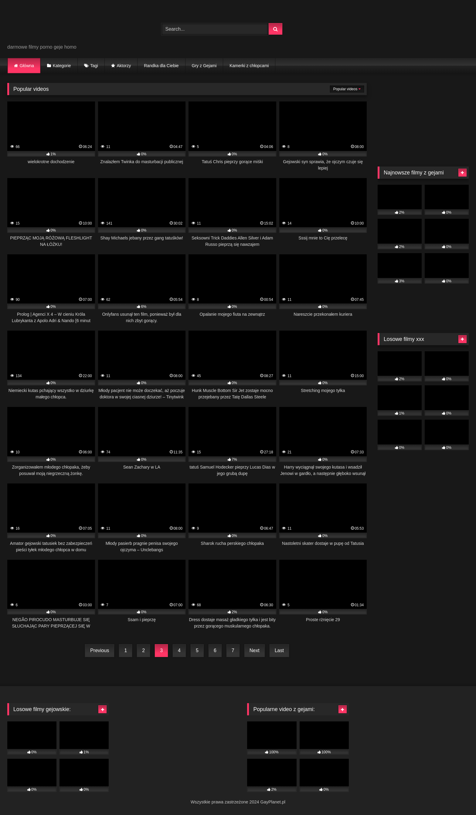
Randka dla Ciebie (161, 65)
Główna (27, 65)
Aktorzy (124, 65)
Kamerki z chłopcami (249, 65)
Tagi (94, 65)
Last (279, 650)
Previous (99, 650)
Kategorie (62, 65)
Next (255, 650)
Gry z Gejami (204, 65)
